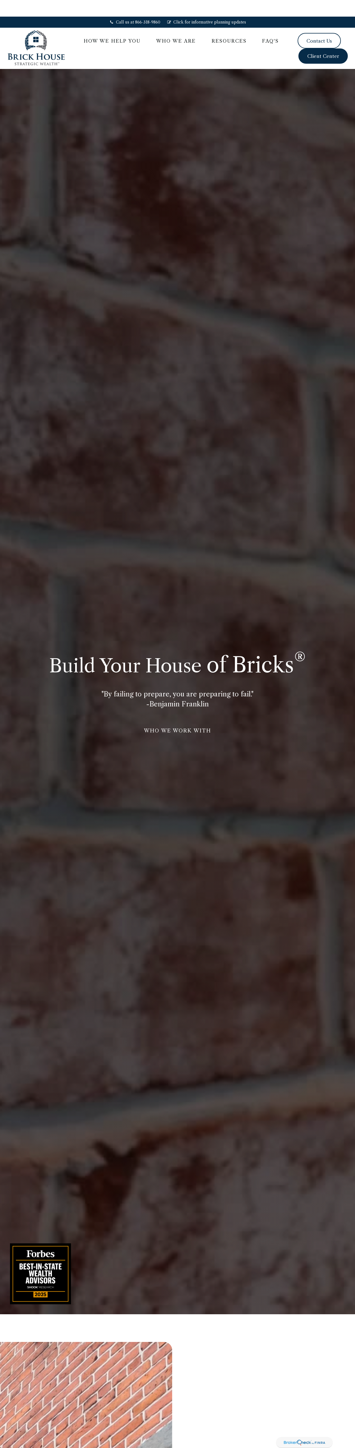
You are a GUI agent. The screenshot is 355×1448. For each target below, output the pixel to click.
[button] (112, 24)
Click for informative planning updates (206, 5)
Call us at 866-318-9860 (134, 5)
